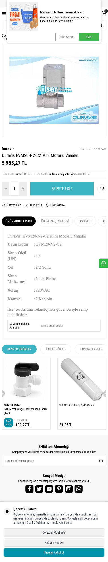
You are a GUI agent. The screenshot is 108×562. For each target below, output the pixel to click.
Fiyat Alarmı (55, 205)
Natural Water (12, 405)
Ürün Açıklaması (18, 221)
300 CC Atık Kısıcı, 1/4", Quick (76, 405)
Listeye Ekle (11, 205)
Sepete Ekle (62, 188)
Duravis (8, 148)
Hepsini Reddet (54, 542)
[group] (54, 90)
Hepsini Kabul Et (54, 552)
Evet (89, 37)
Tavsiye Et (33, 205)
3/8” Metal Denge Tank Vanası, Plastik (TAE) (25, 410)
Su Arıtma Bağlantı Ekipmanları (65, 174)
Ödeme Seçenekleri (55, 221)
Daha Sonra (66, 37)
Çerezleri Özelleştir (54, 532)
